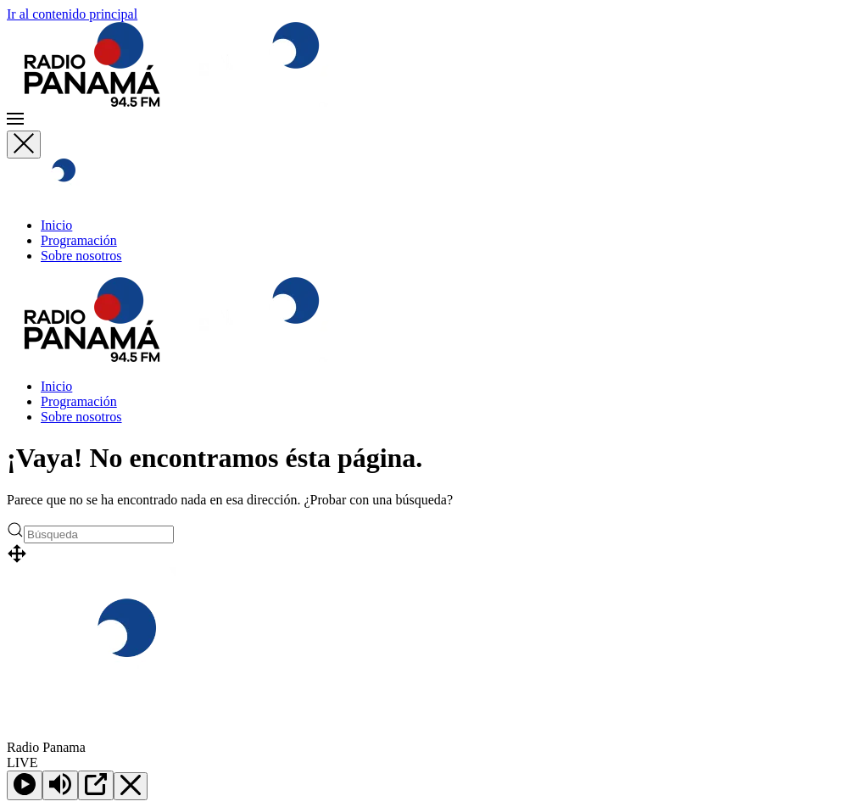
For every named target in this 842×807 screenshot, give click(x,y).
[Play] (24, 785)
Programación (79, 240)
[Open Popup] (96, 785)
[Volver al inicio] (182, 102)
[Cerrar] (24, 145)
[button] (421, 120)
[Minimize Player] (131, 786)
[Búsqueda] (99, 534)
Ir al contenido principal (72, 14)
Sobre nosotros (81, 255)
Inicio (56, 225)
